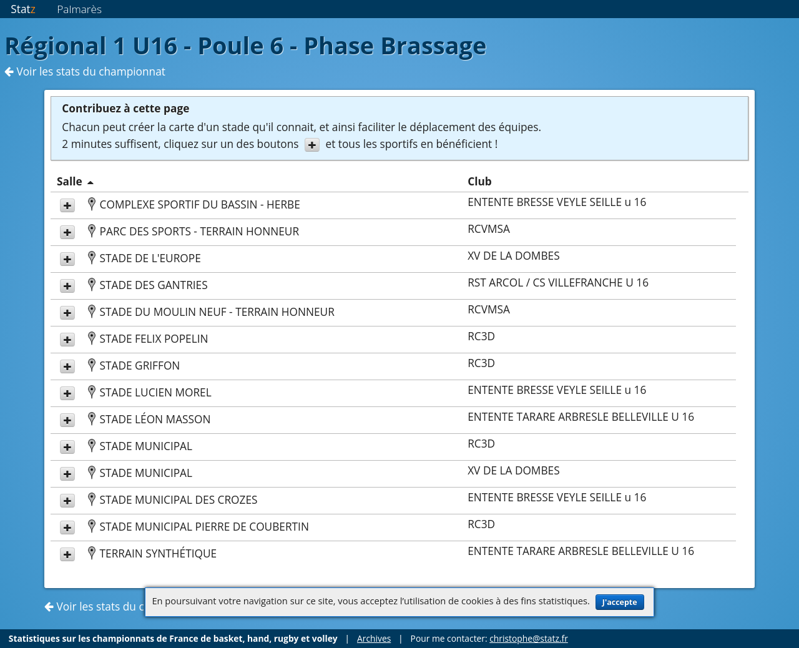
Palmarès (79, 9)
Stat (23, 9)
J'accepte (619, 602)
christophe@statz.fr (528, 638)
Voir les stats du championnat (84, 71)
